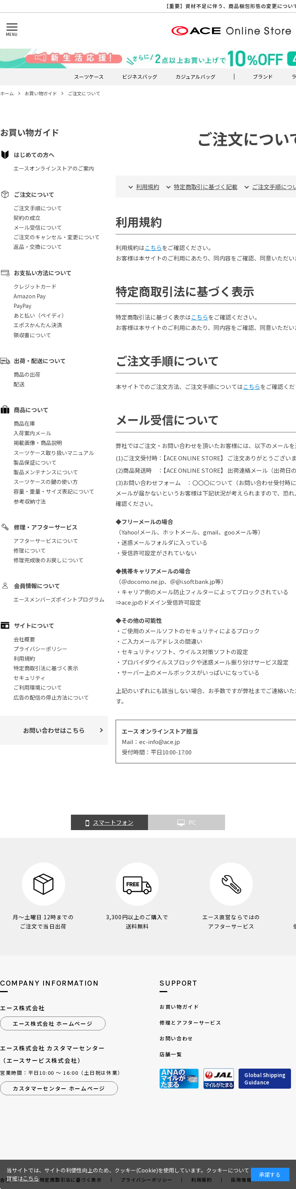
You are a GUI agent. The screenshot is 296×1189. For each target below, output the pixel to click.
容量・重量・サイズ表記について (53, 491)
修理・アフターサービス (45, 527)
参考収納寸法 (29, 501)
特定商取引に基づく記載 (205, 187)
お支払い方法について (43, 273)
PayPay (22, 306)
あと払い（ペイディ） (40, 315)
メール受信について (37, 227)
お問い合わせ (176, 1038)
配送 (18, 384)
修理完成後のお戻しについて (48, 560)
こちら (153, 248)
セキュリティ (29, 678)
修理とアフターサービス (190, 1022)
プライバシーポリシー (40, 649)
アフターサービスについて (45, 541)
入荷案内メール (32, 433)
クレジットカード (35, 286)
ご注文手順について (37, 208)
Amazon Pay (29, 296)
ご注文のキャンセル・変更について (56, 237)
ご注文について (34, 194)
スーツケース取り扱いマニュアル (53, 453)
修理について (29, 550)
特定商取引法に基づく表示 (45, 668)
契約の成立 (26, 218)
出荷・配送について (40, 361)
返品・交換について (37, 246)
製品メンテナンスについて (45, 472)
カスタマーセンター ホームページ (59, 1088)
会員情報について (37, 586)
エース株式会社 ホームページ (53, 1023)
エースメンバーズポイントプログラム (58, 599)
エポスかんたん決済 (37, 325)
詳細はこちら (23, 1178)
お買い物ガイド (179, 1006)
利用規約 (24, 658)
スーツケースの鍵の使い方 (45, 481)
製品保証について (35, 462)
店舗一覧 (171, 1054)
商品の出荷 (26, 374)
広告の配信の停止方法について (51, 697)
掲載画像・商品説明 (37, 443)
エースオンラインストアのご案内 (53, 168)
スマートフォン (109, 822)
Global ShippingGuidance (264, 1078)
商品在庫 (24, 423)
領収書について (32, 335)
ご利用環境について (37, 687)
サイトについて (34, 625)
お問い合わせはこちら (54, 730)
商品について (31, 410)
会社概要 (24, 639)
